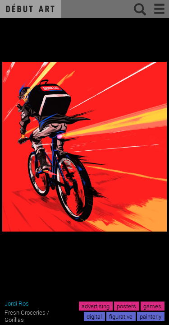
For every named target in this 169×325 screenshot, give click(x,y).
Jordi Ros (17, 303)
